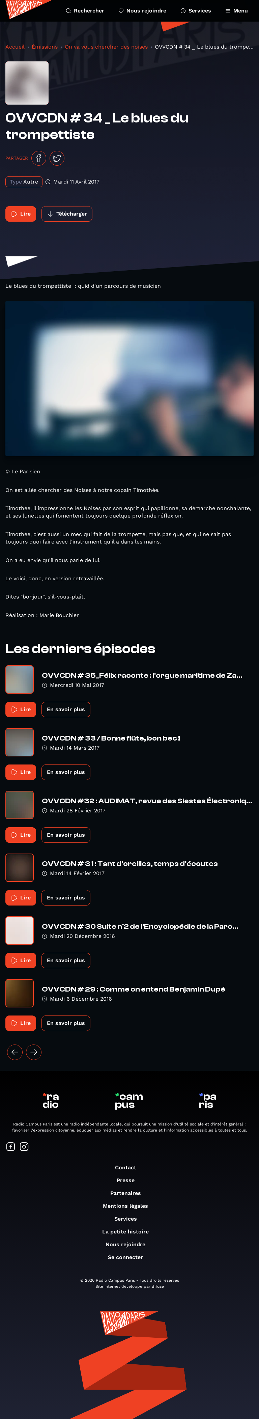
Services (195, 10)
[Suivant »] (33, 1052)
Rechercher (85, 10)
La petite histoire (128, 1231)
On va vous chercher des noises (106, 47)
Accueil (15, 47)
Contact (129, 1167)
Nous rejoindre (142, 10)
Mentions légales (129, 1206)
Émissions (45, 47)
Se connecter (129, 1257)
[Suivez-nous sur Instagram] (24, 1147)
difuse (158, 1286)
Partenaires (129, 1193)
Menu (236, 10)
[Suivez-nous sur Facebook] (10, 1147)
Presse (129, 1180)
